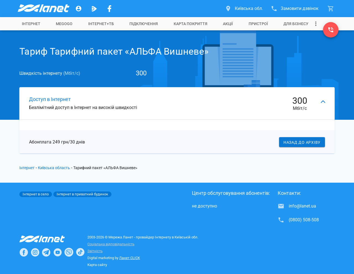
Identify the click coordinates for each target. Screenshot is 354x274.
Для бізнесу (295, 24)
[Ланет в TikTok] (80, 252)
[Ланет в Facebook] (23, 252)
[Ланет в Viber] (68, 252)
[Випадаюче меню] (316, 24)
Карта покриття (190, 24)
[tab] (31, 23)
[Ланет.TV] (94, 8)
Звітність (95, 251)
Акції (228, 24)
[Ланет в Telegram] (46, 252)
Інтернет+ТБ (101, 24)
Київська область (54, 168)
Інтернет (31, 24)
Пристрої (258, 24)
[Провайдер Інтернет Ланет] (48, 239)
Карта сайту (97, 265)
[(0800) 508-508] (331, 30)
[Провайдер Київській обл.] (43, 8)
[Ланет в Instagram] (35, 252)
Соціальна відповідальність (110, 244)
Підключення (143, 24)
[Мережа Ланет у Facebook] (109, 8)
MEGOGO (64, 24)
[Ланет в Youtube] (57, 252)
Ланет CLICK (129, 258)
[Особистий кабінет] (78, 8)
